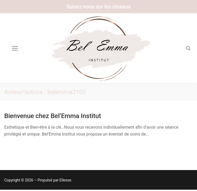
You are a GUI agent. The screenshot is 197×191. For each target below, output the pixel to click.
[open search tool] (188, 48)
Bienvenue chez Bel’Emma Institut (52, 116)
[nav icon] (14, 48)
